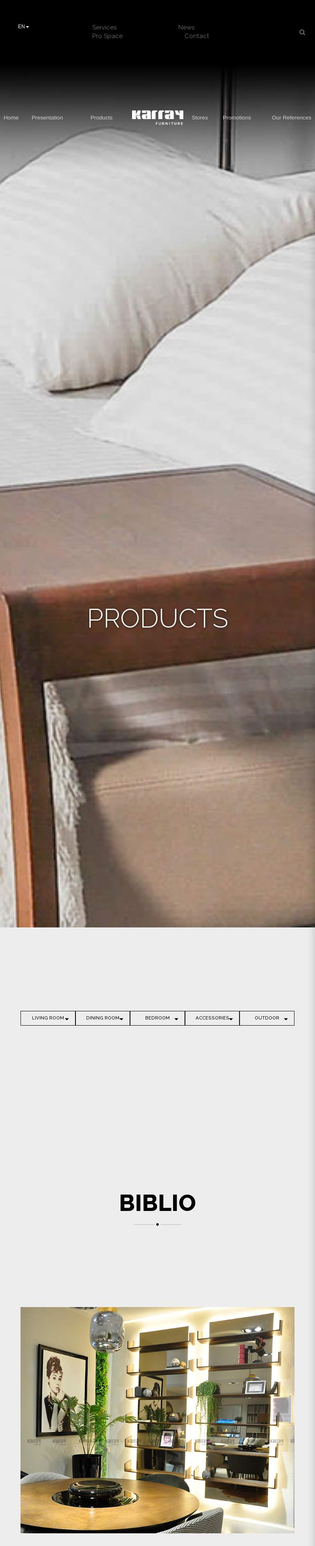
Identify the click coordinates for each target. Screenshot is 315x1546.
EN (23, 26)
